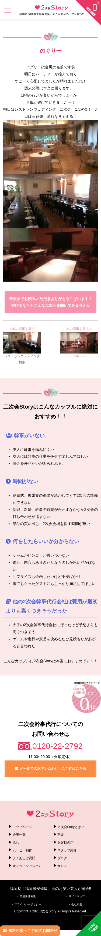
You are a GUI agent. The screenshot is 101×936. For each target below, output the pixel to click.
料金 (60, 834)
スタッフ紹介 (67, 850)
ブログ (62, 858)
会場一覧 (19, 834)
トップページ (22, 827)
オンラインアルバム (27, 866)
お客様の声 (65, 842)
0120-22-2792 (57, 745)
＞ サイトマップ (75, 896)
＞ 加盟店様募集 (26, 896)
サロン (62, 866)
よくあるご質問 (24, 858)
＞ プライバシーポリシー (26, 904)
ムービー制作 (22, 850)
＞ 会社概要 (75, 904)
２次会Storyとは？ (70, 827)
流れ (16, 842)
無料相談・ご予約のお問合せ (32, 930)
